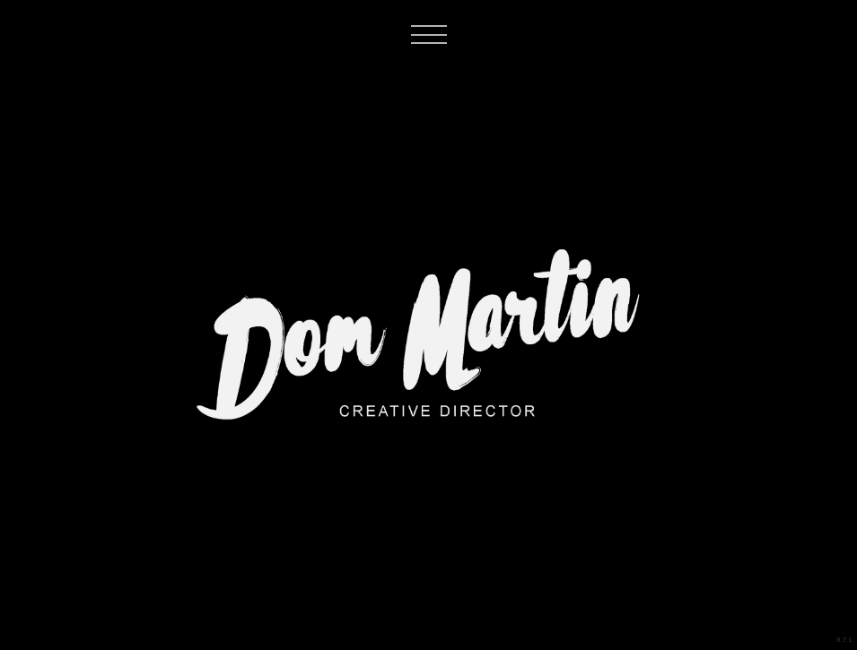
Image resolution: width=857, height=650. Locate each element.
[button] (435, 72)
